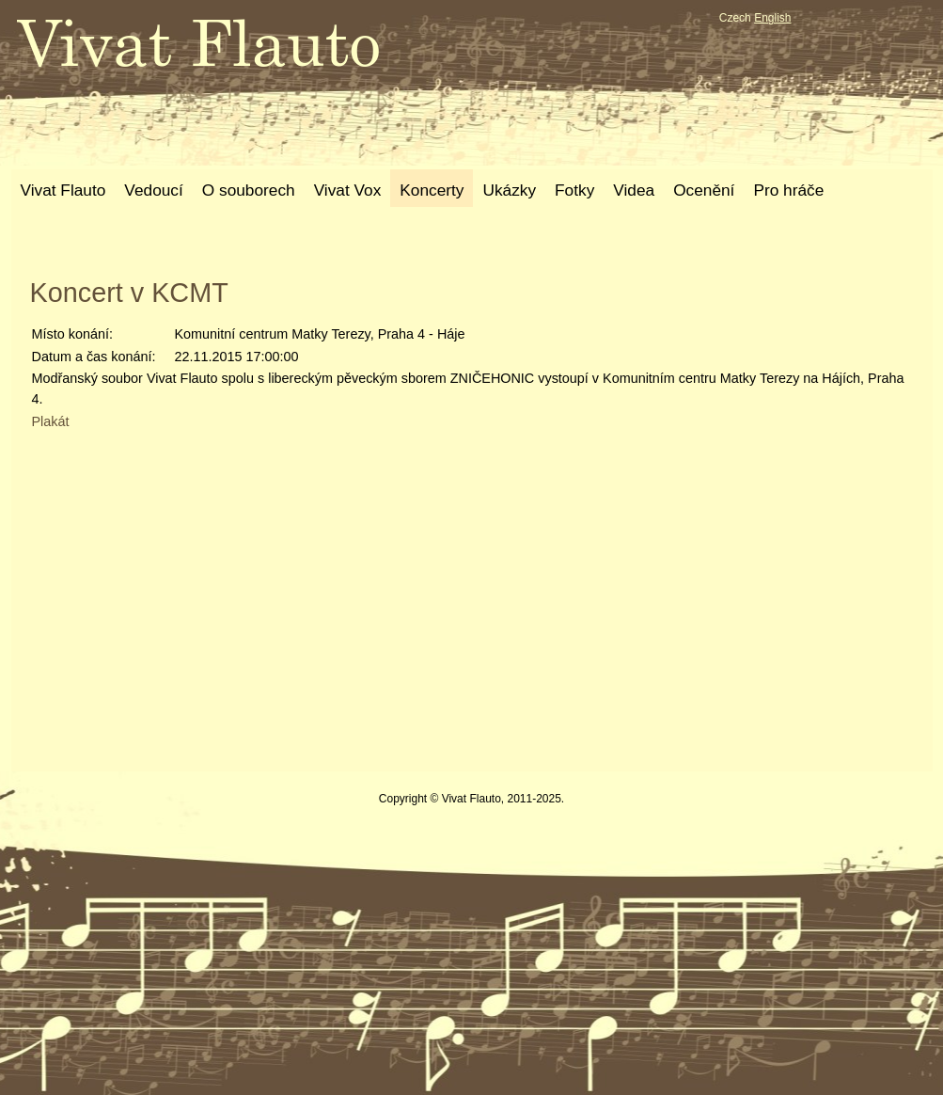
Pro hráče (788, 190)
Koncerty (432, 190)
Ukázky (509, 190)
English (772, 17)
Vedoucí (153, 190)
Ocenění (703, 190)
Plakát (51, 421)
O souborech (248, 190)
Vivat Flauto (63, 190)
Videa (633, 190)
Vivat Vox (348, 190)
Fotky (574, 190)
